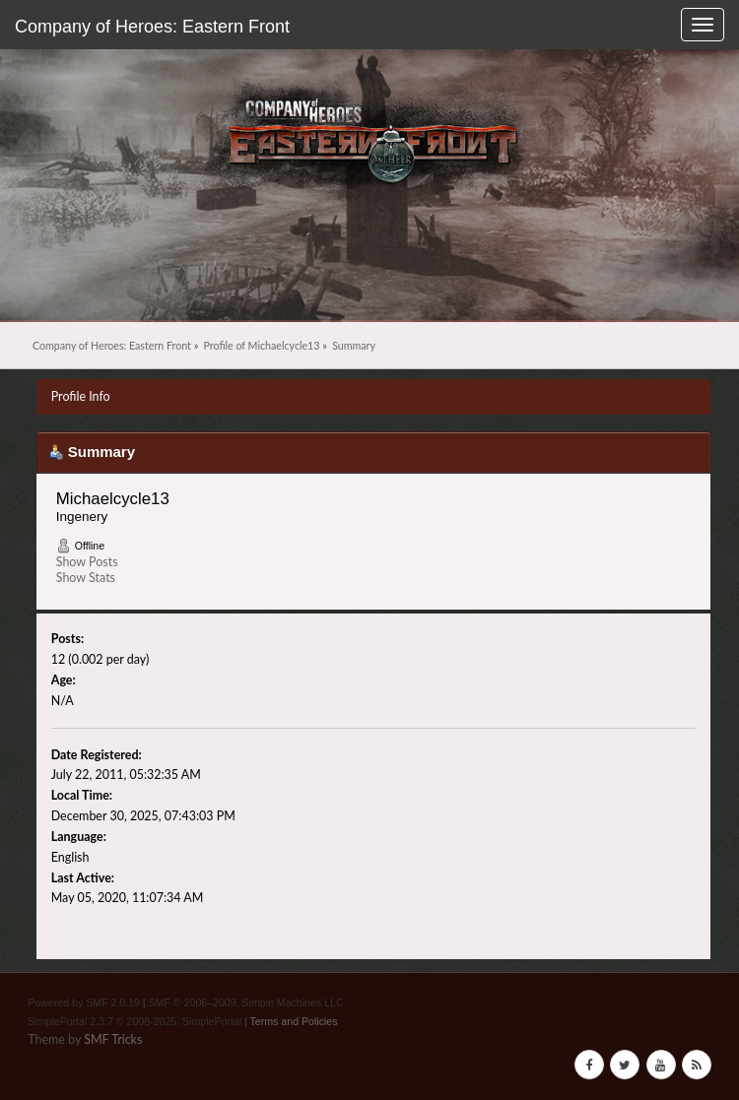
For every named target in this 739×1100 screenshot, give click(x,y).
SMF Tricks (113, 1039)
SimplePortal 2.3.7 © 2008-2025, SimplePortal (134, 1021)
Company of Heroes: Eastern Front (152, 26)
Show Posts (87, 561)
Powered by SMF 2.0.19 (84, 1002)
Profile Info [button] (80, 396)
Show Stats (85, 577)
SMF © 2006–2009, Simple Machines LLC (246, 1002)
